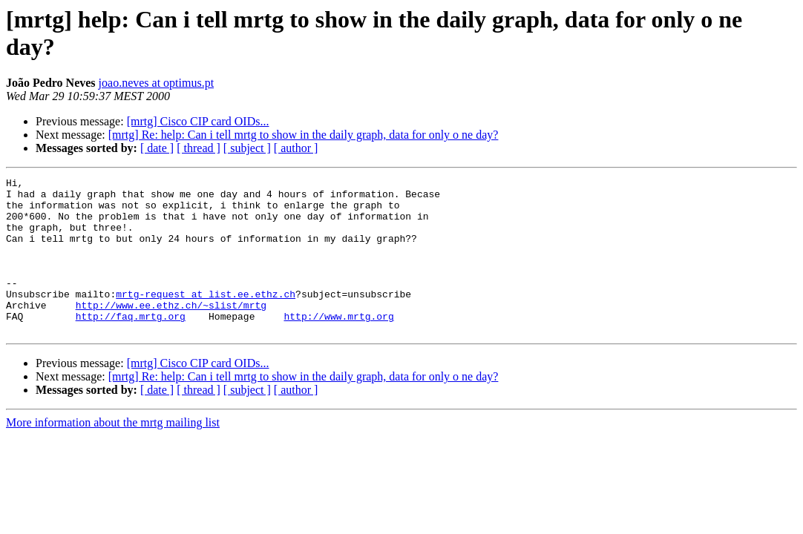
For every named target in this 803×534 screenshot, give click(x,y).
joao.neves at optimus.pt (156, 82)
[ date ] (157, 148)
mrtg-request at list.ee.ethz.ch (205, 318)
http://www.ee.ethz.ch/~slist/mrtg (171, 331)
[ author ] (296, 148)
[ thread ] (198, 148)
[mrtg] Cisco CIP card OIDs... (198, 121)
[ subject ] (247, 148)
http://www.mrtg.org (338, 345)
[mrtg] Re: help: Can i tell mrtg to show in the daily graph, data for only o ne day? (303, 134)
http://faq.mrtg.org (131, 345)
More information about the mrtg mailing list (113, 453)
